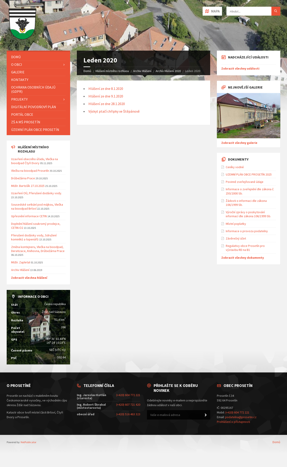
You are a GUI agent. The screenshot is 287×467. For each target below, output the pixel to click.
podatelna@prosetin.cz (240, 417)
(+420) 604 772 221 (128, 395)
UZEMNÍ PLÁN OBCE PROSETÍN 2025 (249, 174)
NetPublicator (28, 442)
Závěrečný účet (236, 238)
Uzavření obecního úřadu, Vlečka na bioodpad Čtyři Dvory (34, 161)
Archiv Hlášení (142, 71)
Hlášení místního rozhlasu (112, 71)
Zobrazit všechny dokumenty (242, 258)
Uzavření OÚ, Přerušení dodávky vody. (36, 193)
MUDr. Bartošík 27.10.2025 (28, 186)
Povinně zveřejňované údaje (244, 182)
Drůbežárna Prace (23, 178)
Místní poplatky (236, 224)
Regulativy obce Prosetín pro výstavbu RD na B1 (245, 248)
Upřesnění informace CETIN (29, 216)
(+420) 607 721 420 (128, 405)
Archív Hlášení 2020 (168, 71)
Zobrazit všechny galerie (239, 143)
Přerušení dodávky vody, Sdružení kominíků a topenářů (34, 237)
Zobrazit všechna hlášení (29, 278)
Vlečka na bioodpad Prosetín (30, 171)
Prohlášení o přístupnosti (233, 422)
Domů (87, 71)
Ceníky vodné (235, 167)
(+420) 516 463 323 (128, 414)
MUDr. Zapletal (20, 262)
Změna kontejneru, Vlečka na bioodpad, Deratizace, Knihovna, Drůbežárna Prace (38, 249)
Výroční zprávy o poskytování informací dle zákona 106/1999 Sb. (248, 214)
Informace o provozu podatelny (247, 231)
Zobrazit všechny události (240, 68)
